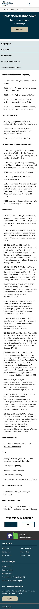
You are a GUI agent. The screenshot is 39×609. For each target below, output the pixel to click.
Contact (19, 29)
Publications (6, 56)
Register (9, 599)
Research (5, 49)
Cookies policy (7, 570)
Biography (6, 44)
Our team (20, 10)
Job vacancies (25, 555)
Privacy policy (7, 566)
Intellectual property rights (12, 580)
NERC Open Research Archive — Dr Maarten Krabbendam (17, 445)
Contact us (6, 552)
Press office (24, 552)
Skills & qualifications (10, 61)
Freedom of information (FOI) (13, 577)
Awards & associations (11, 68)
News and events (26, 548)
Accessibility (6, 555)
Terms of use (7, 573)
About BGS (10, 10)
